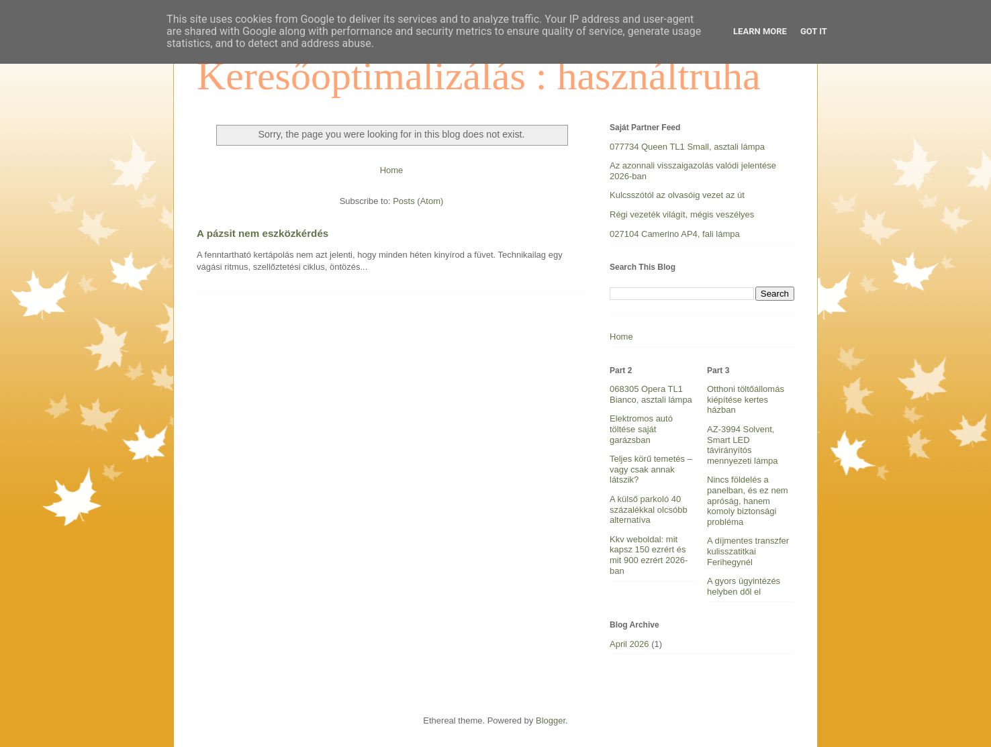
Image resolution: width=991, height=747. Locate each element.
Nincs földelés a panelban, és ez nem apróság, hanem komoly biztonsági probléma (747, 500)
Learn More (760, 31)
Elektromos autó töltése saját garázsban (641, 428)
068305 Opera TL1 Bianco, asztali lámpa (651, 394)
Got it (813, 31)
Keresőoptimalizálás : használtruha (479, 76)
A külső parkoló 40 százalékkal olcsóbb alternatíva (649, 509)
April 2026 (629, 644)
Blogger (550, 720)
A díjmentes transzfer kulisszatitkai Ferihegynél (748, 551)
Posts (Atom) (418, 201)
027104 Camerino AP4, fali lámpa (675, 234)
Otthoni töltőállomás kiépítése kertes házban (745, 399)
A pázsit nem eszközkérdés (262, 233)
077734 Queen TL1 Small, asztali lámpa (687, 147)
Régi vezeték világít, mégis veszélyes (682, 214)
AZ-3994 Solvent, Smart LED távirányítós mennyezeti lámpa (742, 445)
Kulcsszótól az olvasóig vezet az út (677, 195)
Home (392, 170)
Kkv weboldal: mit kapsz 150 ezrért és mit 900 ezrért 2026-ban (649, 555)
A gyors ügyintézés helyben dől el (743, 586)
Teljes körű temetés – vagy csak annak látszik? (651, 469)
